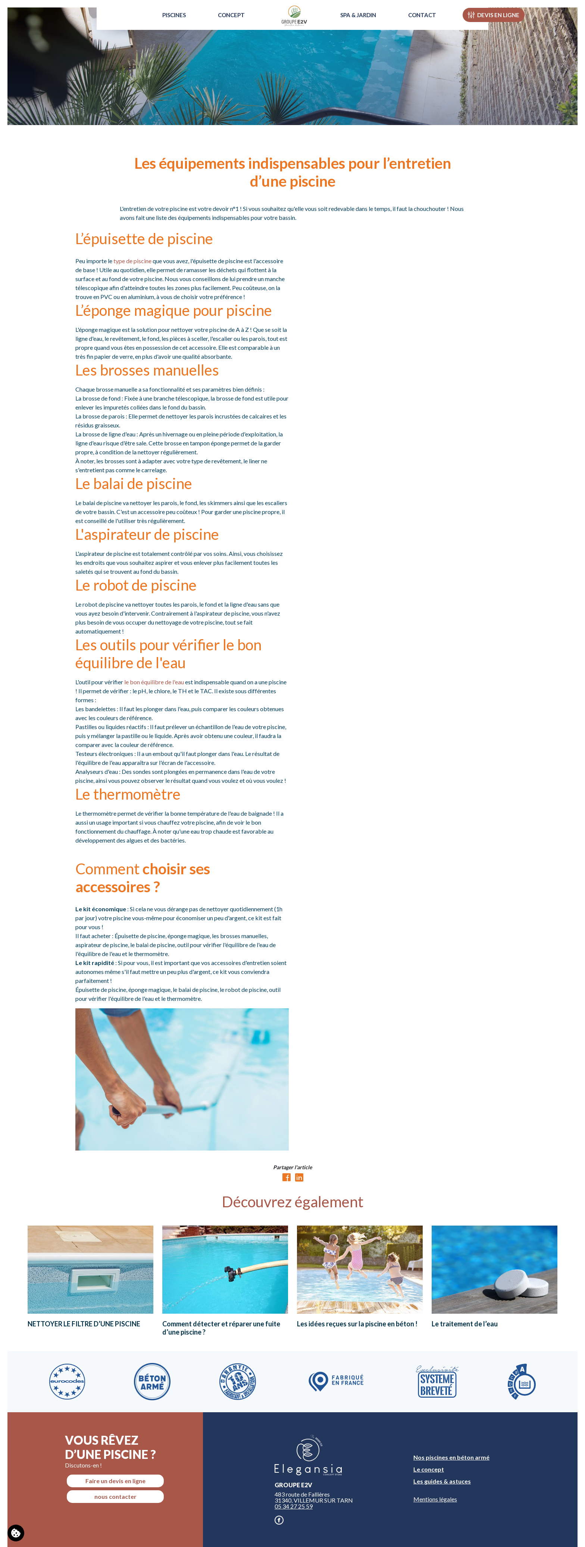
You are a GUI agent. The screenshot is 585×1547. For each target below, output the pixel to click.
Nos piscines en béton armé (451, 1457)
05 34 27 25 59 (294, 1506)
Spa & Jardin (367, 24)
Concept (222, 24)
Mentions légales (435, 1499)
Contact (431, 24)
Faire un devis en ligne (115, 1480)
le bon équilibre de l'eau (154, 681)
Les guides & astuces (442, 1481)
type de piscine (132, 260)
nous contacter (115, 1496)
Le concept (428, 1469)
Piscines (164, 24)
